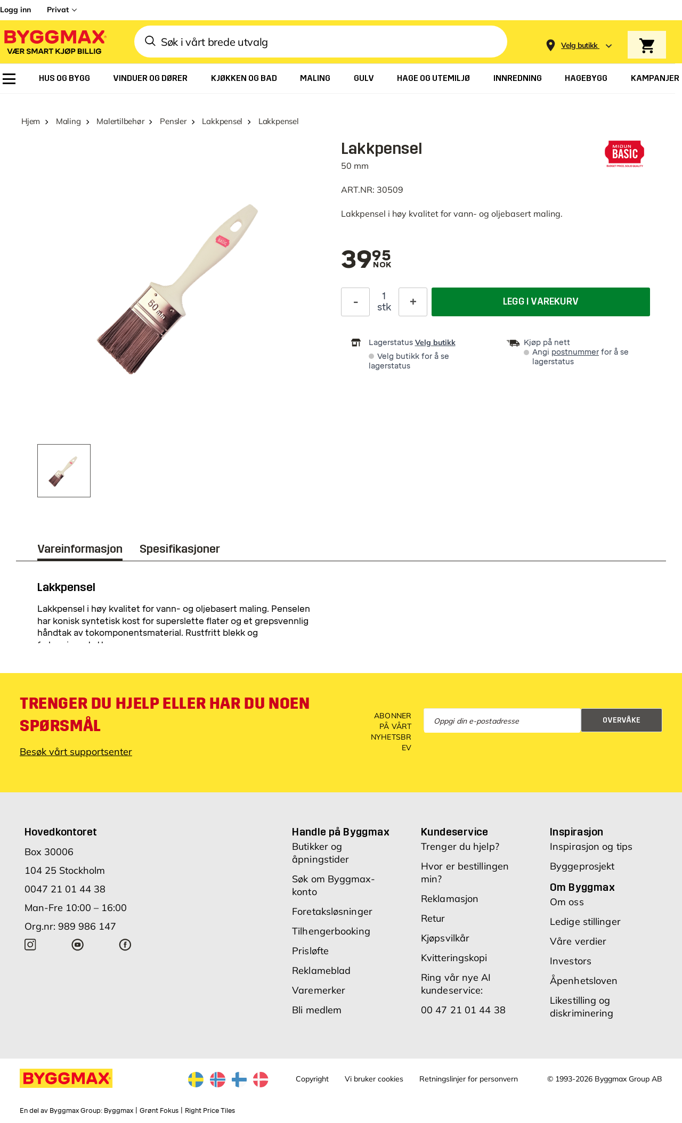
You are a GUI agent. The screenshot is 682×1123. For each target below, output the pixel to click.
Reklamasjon (449, 898)
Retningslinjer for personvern (468, 1079)
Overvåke (621, 720)
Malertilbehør (120, 121)
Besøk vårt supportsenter (76, 751)
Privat (58, 9)
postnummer (575, 352)
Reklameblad (321, 970)
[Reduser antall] (355, 302)
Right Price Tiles (210, 1110)
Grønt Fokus (159, 1110)
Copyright (312, 1079)
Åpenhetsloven (584, 980)
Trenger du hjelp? (460, 846)
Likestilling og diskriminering (581, 1006)
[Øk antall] (413, 302)
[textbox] (366, 260)
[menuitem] (9, 78)
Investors (570, 961)
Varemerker (318, 990)
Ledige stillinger (585, 921)
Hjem (30, 121)
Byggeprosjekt (582, 866)
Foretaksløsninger (332, 911)
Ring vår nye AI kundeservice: (456, 983)
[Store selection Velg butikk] (579, 45)
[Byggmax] (54, 42)
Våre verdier (578, 941)
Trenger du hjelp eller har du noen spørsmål (165, 714)
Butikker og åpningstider (320, 852)
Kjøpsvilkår (445, 938)
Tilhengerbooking (331, 931)
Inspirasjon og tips (591, 846)
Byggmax (118, 1110)
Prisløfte (310, 951)
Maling (68, 121)
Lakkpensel (222, 121)
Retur (433, 918)
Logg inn (15, 9)
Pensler (173, 121)
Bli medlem (317, 1010)
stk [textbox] (384, 307)
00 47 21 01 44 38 (463, 1010)
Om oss (567, 902)
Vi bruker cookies (374, 1079)
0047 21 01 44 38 (65, 889)
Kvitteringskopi (454, 958)
